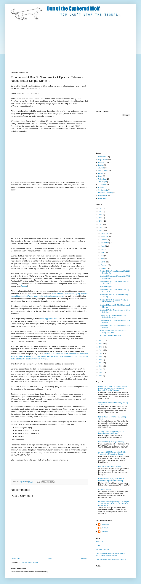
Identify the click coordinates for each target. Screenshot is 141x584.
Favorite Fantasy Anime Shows (109, 466)
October (104, 240)
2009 (101, 357)
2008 (101, 360)
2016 (101, 227)
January (104, 268)
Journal (101, 168)
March (103, 262)
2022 (101, 211)
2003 (101, 376)
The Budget (102, 182)
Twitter (98, 546)
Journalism (102, 184)
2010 (101, 353)
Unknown (104, 528)
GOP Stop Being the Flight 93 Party (111, 442)
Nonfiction (101, 198)
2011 (101, 350)
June (103, 252)
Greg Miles (22, 482)
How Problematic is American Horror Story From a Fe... (113, 332)
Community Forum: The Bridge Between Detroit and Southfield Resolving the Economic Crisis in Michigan (112, 388)
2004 (101, 372)
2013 (101, 344)
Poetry (100, 165)
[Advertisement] (57, 48)
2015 (101, 230)
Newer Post (16, 558)
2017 (101, 224)
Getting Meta (103, 190)
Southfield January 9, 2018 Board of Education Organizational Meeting (111, 480)
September (105, 243)
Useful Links (102, 196)
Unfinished (102, 179)
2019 (101, 218)
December (105, 233)
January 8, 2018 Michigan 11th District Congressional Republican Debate (112, 453)
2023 (101, 208)
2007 (101, 363)
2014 (101, 341)
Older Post (83, 558)
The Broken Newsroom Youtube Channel (111, 560)
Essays (101, 187)
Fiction (100, 173)
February (104, 265)
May (102, 256)
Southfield (101, 157)
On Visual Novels (104, 489)
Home (50, 558)
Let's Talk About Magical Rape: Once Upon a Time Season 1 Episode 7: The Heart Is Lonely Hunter (113, 504)
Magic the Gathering (105, 193)
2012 (101, 347)
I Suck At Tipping (106, 286)
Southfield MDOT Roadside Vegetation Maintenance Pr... (114, 301)
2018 (101, 221)
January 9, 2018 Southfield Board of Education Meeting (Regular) (111, 432)
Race (100, 176)
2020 (101, 215)
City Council (102, 160)
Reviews (101, 162)
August (103, 246)
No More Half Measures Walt (110, 336)
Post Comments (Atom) (29, 562)
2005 (101, 369)
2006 (101, 366)
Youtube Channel (102, 550)
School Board (103, 171)
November (105, 236)
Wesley (24, 286)
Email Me (99, 542)
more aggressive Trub (48, 319)
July (102, 249)
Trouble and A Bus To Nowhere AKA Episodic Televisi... (113, 316)
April (102, 259)
